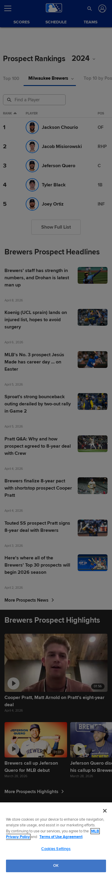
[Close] (104, 810)
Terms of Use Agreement (60, 836)
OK (56, 865)
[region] (56, 839)
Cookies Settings (55, 848)
